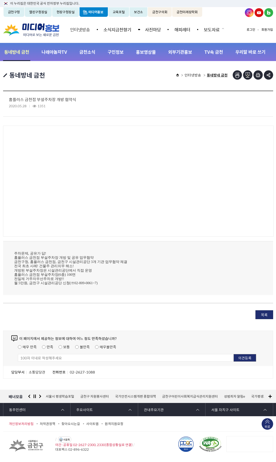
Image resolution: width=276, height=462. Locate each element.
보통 (66, 346)
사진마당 (152, 29)
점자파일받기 (247, 75)
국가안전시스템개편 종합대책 (135, 396)
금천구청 (14, 12)
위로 (267, 427)
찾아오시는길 (70, 424)
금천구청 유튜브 (259, 12)
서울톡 (66, 439)
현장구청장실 (66, 12)
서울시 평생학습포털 (60, 396)
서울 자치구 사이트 (225, 409)
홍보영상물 (146, 52)
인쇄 (258, 75)
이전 (29, 396)
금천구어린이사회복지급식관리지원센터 (190, 396)
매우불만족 (108, 346)
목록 (264, 314)
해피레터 (181, 29)
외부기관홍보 (180, 52)
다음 (40, 396)
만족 (50, 346)
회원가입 (267, 29)
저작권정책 (47, 424)
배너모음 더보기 (270, 396)
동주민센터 (17, 409)
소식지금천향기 (117, 29)
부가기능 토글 (268, 75)
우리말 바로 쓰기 (250, 52)
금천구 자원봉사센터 (94, 396)
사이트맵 (92, 424)
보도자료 (211, 29)
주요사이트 (84, 409)
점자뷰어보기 (237, 75)
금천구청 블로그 (268, 12)
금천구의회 (159, 12)
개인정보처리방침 (21, 424)
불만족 (85, 346)
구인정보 (116, 52)
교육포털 (119, 12)
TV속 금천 (213, 52)
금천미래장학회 (187, 12)
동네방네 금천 (16, 52)
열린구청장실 (38, 12)
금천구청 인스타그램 (249, 12)
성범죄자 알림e (234, 396)
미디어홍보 (95, 12)
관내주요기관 (154, 409)
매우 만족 (30, 346)
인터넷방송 (80, 29)
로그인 (251, 29)
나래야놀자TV (54, 52)
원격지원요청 (114, 424)
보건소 (138, 12)
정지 (35, 396)
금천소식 (87, 52)
